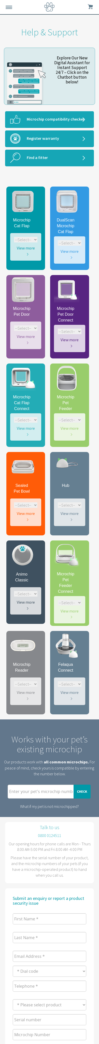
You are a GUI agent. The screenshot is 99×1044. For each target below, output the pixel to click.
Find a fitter (37, 157)
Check (82, 791)
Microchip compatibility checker (55, 119)
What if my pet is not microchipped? (49, 806)
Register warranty (43, 138)
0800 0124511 (49, 835)
